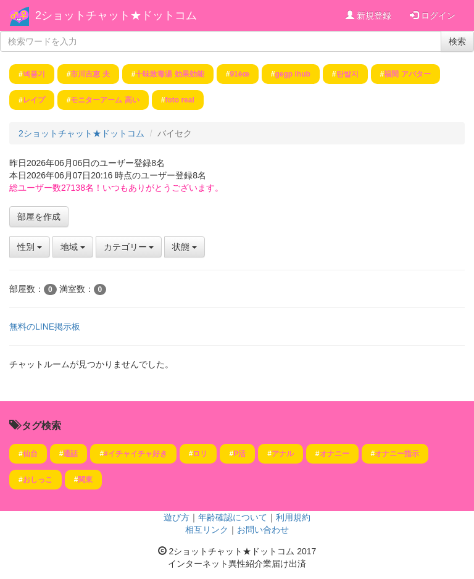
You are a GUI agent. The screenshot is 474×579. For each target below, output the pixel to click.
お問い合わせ (263, 530)
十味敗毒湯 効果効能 (169, 74)
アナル (283, 453)
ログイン (432, 15)
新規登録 (368, 15)
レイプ (34, 100)
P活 (239, 453)
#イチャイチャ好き (135, 453)
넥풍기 (34, 74)
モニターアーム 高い (104, 100)
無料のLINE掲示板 (44, 326)
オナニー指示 (397, 453)
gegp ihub (292, 74)
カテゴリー (129, 247)
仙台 (30, 453)
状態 (184, 247)
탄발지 (347, 74)
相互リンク (206, 530)
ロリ (200, 453)
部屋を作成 (38, 217)
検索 (457, 41)
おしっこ (37, 479)
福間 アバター (407, 74)
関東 (85, 479)
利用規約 (293, 517)
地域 (72, 247)
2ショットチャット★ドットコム (116, 15)
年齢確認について (232, 517)
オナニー (334, 453)
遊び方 (176, 517)
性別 (29, 247)
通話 (70, 453)
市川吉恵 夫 (89, 74)
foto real (179, 100)
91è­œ (239, 74)
